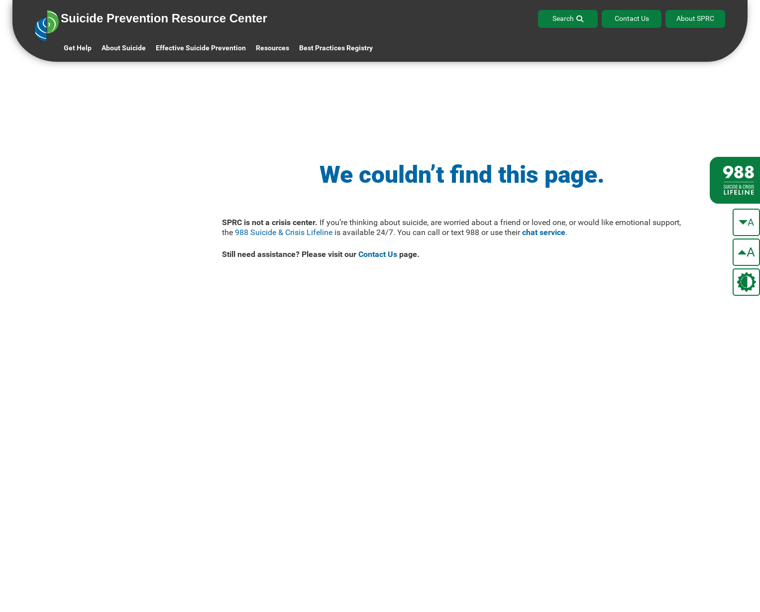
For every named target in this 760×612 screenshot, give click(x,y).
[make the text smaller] (746, 222)
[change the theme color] (746, 282)
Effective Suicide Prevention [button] (201, 48)
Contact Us (632, 18)
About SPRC (695, 18)
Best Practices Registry (336, 48)
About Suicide (124, 48)
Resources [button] (272, 48)
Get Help (78, 48)
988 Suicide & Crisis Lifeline (283, 232)
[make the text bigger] (746, 252)
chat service (543, 232)
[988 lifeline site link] (735, 180)
